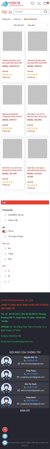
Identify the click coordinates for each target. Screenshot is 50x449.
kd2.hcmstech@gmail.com (32, 364)
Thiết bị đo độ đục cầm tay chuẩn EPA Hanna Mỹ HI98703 (37, 62)
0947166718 (32, 401)
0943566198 (32, 360)
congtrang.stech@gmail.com (32, 377)
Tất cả (10, 231)
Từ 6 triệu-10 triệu (15, 237)
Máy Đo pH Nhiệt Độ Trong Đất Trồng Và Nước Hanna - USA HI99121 (12, 116)
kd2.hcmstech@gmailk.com (32, 390)
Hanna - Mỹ (13, 220)
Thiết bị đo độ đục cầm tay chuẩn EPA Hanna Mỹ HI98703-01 (12, 62)
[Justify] (46, 11)
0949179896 (32, 374)
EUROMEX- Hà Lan (16, 215)
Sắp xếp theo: (19, 25)
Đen (10, 259)
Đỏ (9, 248)
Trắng (10, 254)
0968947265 (32, 387)
